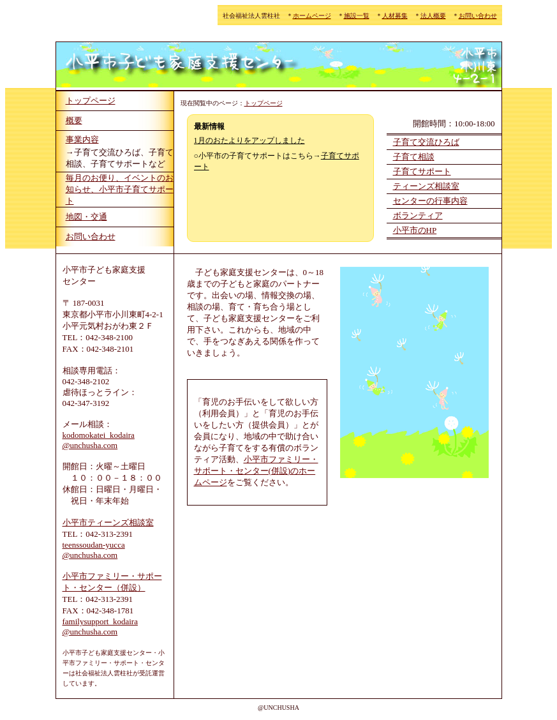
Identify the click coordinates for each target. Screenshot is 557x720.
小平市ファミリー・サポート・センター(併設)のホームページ (256, 470)
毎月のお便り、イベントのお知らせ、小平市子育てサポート (120, 189)
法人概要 (433, 15)
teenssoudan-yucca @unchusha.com (94, 550)
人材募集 (395, 15)
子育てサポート (422, 171)
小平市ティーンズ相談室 (108, 522)
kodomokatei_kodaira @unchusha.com (99, 440)
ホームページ (312, 15)
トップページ (90, 100)
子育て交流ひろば (426, 142)
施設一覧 (356, 15)
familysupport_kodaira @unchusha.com (100, 626)
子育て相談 (413, 156)
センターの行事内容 (430, 201)
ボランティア (418, 215)
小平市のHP (415, 230)
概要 (74, 120)
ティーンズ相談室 (426, 186)
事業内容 (82, 139)
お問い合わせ (478, 15)
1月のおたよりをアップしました (249, 140)
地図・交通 (86, 216)
